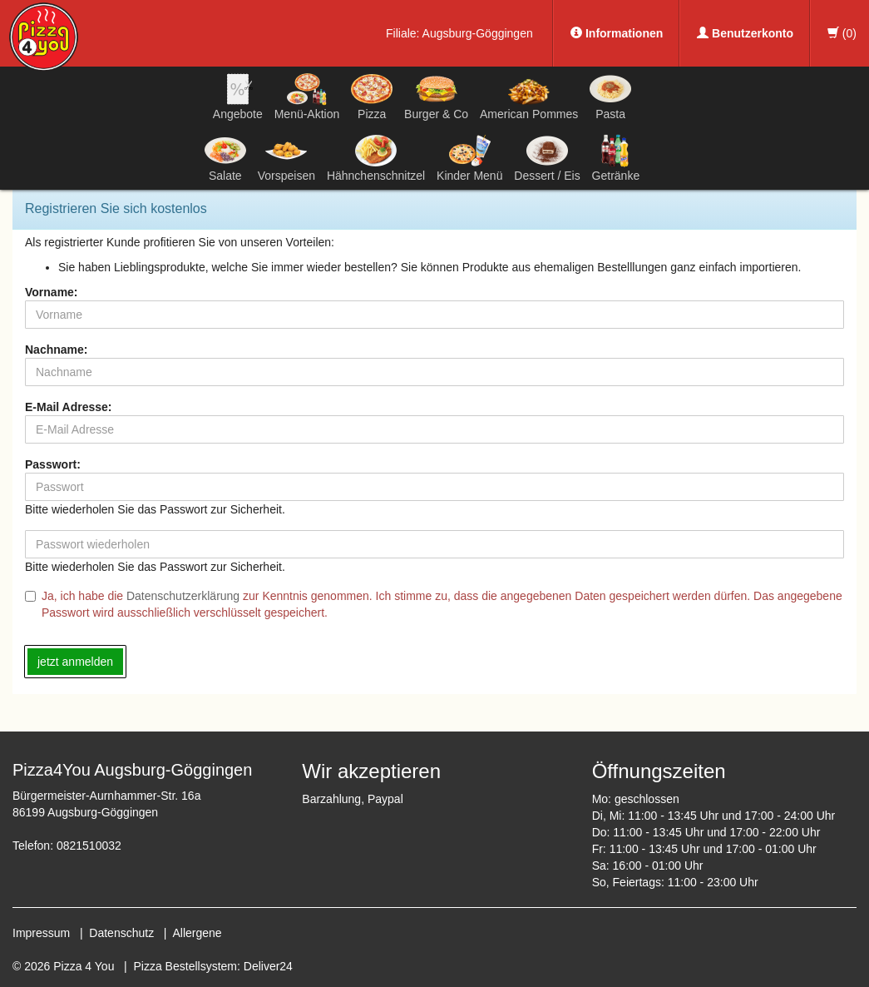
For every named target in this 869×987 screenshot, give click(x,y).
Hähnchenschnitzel (376, 158)
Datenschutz (121, 933)
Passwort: (53, 464)
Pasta (610, 96)
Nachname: (56, 349)
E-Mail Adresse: (68, 407)
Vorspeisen (286, 158)
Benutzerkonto (745, 33)
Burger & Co (436, 96)
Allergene (196, 933)
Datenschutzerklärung (182, 596)
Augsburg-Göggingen (477, 33)
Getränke (616, 158)
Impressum (41, 933)
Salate (225, 158)
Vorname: (51, 292)
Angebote (238, 96)
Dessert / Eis (547, 158)
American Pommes (529, 99)
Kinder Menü (469, 158)
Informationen (616, 33)
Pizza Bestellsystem (185, 966)
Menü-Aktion (307, 96)
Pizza (372, 96)
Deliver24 (268, 966)
